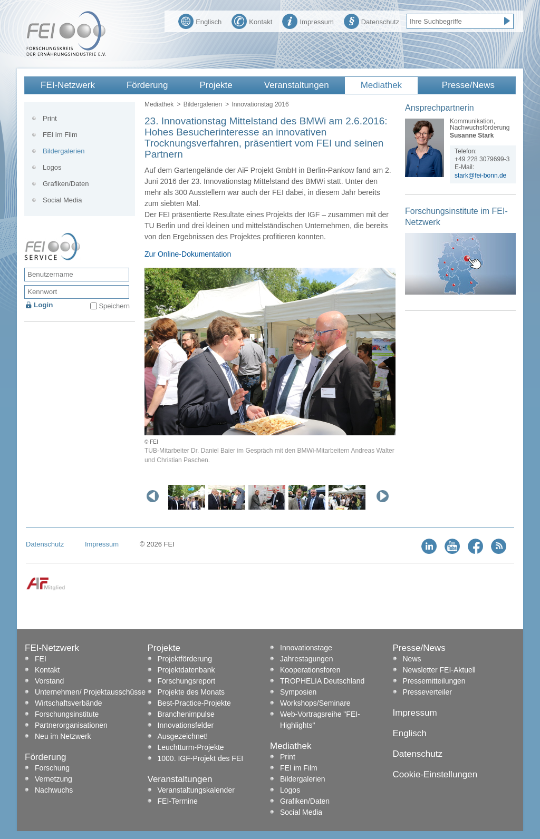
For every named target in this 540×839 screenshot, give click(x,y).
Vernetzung (53, 779)
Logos (52, 167)
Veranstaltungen (296, 85)
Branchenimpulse (186, 714)
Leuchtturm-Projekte (191, 747)
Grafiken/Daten (66, 184)
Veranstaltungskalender (196, 790)
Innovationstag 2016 (260, 104)
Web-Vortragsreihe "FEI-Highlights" (320, 719)
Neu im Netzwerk (63, 736)
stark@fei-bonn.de (480, 175)
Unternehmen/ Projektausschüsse (90, 692)
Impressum (307, 20)
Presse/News (468, 85)
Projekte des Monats (191, 692)
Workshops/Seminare (315, 703)
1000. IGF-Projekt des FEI (201, 758)
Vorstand (49, 681)
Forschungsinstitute (67, 714)
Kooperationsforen (310, 670)
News (412, 659)
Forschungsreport (187, 681)
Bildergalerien (203, 104)
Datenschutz (371, 20)
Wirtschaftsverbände (68, 703)
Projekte (215, 85)
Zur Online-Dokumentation (187, 254)
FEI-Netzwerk (68, 85)
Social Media (62, 200)
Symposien (298, 692)
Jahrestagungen (306, 659)
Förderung (147, 85)
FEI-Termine (178, 801)
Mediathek (381, 85)
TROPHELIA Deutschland (322, 681)
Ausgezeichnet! (183, 736)
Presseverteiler (427, 692)
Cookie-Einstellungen (435, 774)
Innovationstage (306, 647)
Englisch (199, 20)
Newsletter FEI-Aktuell (439, 670)
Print (50, 118)
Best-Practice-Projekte (194, 703)
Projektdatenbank (186, 670)
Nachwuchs (54, 790)
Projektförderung (185, 659)
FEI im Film (60, 135)
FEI (40, 659)
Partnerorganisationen (71, 725)
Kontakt (252, 20)
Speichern (114, 306)
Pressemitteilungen (434, 681)
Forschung (52, 768)
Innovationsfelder (186, 725)
